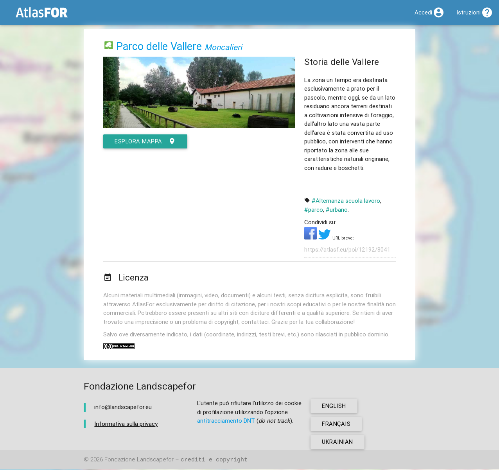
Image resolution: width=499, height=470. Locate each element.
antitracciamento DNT (226, 421)
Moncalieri (223, 47)
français (336, 424)
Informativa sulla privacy (126, 424)
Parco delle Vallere (159, 46)
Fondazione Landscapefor (139, 460)
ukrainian (338, 442)
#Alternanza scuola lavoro (346, 200)
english (334, 406)
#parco (313, 209)
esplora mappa (146, 141)
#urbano (337, 209)
